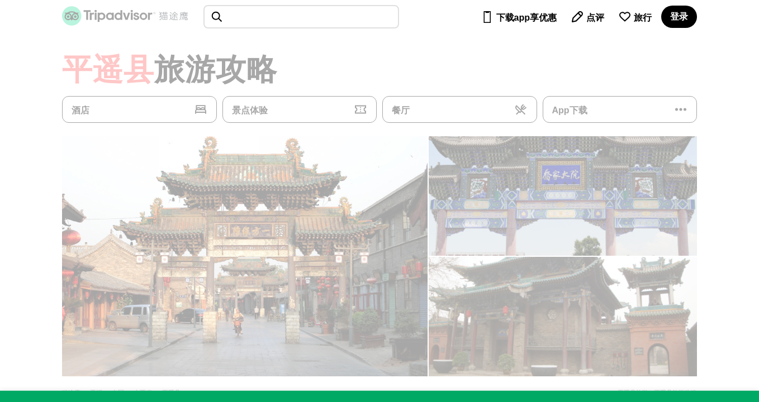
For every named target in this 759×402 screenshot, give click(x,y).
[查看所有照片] (245, 256)
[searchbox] (301, 16)
